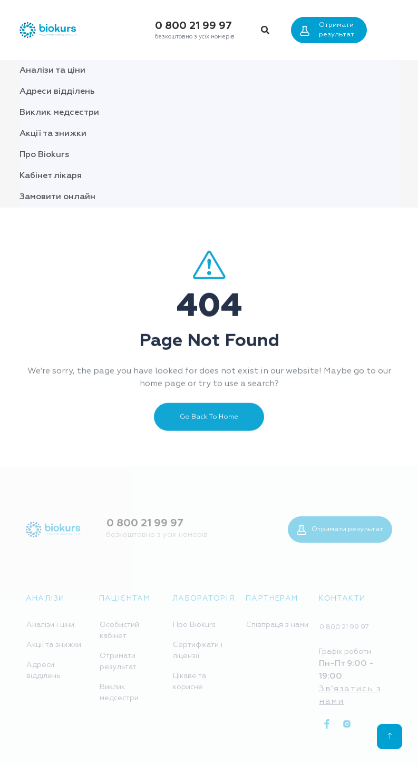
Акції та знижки (53, 134)
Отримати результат (327, 30)
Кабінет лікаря (51, 176)
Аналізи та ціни (52, 70)
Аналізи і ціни (50, 625)
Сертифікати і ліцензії (197, 650)
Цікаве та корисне (189, 681)
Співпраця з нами (277, 625)
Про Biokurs (44, 155)
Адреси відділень (57, 91)
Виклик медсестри (59, 113)
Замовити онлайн (57, 197)
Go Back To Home (209, 425)
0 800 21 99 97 (193, 26)
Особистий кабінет (119, 630)
